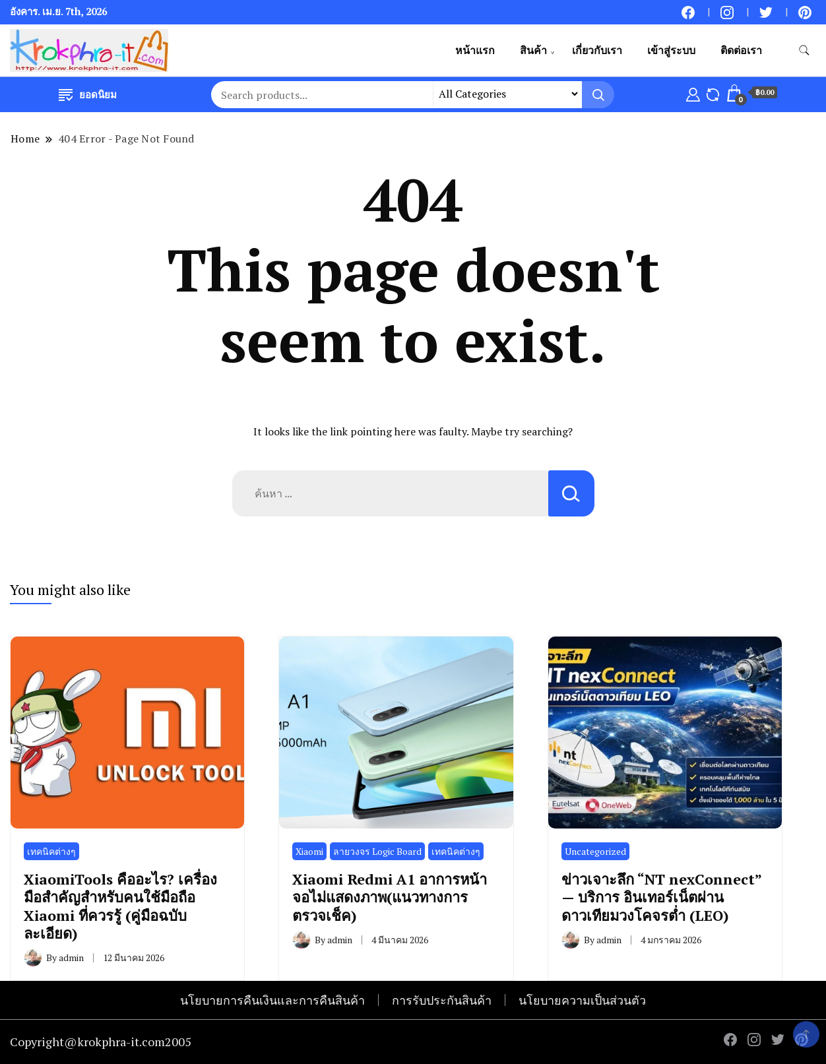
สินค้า (533, 50)
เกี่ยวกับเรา (597, 50)
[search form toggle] (804, 50)
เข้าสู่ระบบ (671, 50)
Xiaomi (309, 851)
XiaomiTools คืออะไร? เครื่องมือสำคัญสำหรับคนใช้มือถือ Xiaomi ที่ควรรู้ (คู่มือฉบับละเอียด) (120, 906)
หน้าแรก (475, 50)
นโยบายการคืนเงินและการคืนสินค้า (272, 1000)
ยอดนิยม (88, 94)
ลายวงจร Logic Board (377, 851)
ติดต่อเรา (741, 50)
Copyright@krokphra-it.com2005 (100, 1041)
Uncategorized (595, 851)
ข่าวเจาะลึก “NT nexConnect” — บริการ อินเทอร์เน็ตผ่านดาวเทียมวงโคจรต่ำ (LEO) (661, 897)
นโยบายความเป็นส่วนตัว (582, 1000)
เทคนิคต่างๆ (51, 851)
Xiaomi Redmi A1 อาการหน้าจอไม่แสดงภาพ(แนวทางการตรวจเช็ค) (389, 897)
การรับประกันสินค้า (442, 1000)
